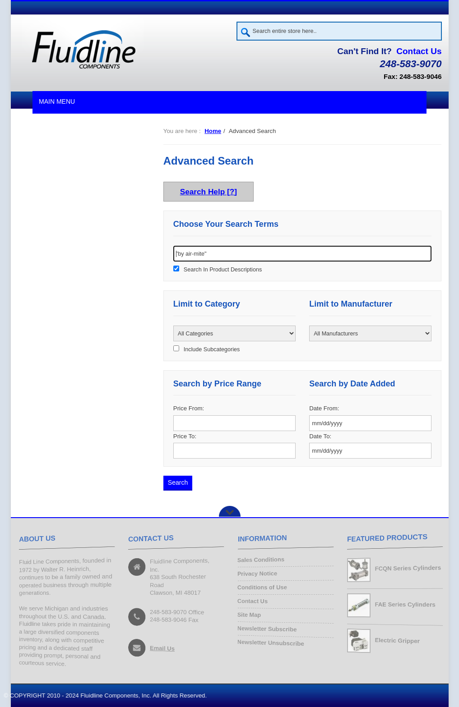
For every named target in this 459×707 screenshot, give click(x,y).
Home (212, 131)
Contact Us (418, 51)
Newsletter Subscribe (267, 629)
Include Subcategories (212, 349)
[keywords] (302, 254)
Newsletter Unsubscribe (270, 642)
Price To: (184, 436)
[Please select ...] (234, 333)
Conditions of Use (262, 587)
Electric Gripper (397, 640)
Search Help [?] (208, 191)
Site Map (248, 615)
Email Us (162, 648)
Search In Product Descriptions (223, 269)
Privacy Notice (257, 574)
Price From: (188, 408)
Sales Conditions (260, 560)
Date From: (324, 408)
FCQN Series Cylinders (407, 568)
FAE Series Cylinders (405, 604)
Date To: (320, 436)
